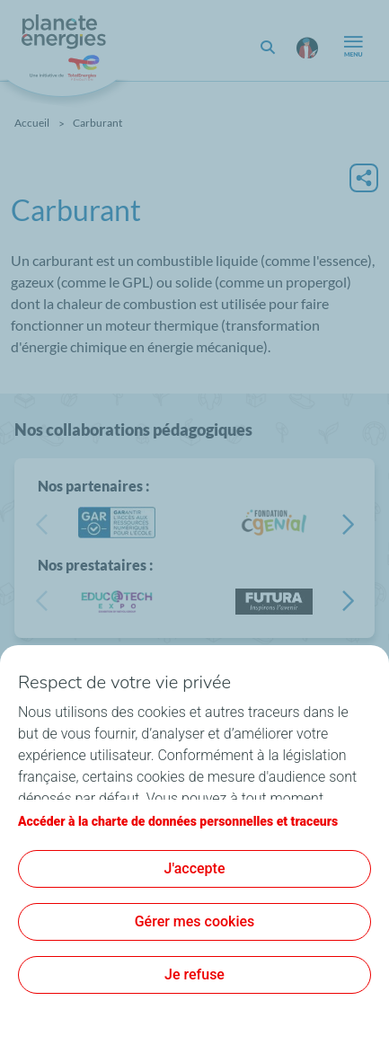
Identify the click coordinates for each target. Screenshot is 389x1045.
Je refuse (194, 974)
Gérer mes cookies (195, 921)
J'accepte (194, 868)
